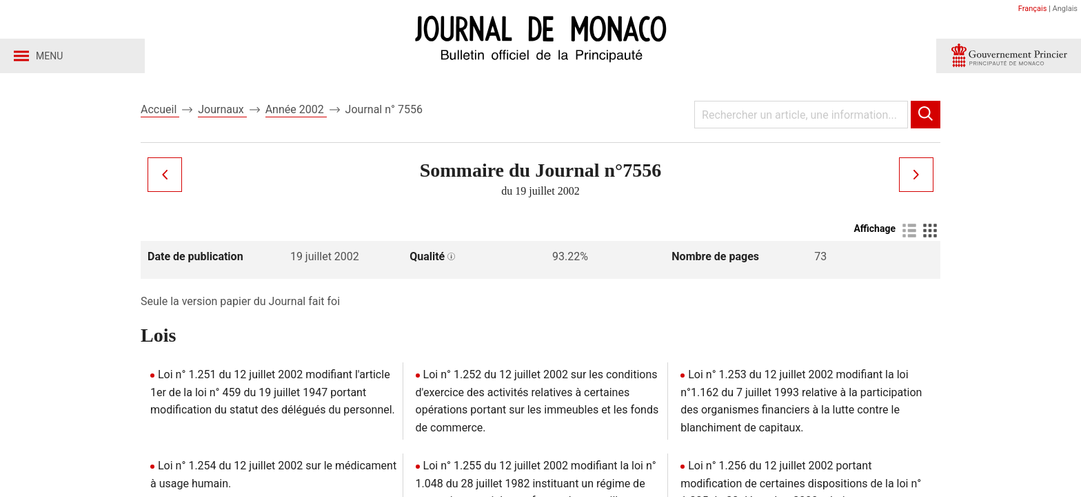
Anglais (1065, 8)
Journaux (222, 109)
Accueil (160, 109)
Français (1032, 8)
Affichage (874, 228)
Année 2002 (296, 109)
